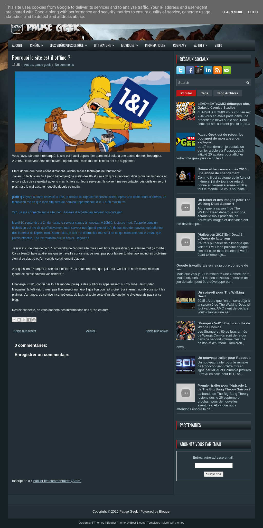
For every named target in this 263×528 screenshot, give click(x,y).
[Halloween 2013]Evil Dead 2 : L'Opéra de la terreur (221, 236)
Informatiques (155, 45)
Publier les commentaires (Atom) (57, 481)
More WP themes (173, 522)
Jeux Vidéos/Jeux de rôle (70, 44)
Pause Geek (128, 511)
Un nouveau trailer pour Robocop (224, 358)
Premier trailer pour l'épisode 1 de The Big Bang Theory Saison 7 (224, 387)
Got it (253, 12)
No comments (64, 65)
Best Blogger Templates (145, 522)
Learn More (232, 12)
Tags (204, 93)
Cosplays (179, 45)
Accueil (17, 45)
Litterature (105, 44)
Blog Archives (228, 93)
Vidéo (218, 45)
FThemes (98, 522)
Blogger (165, 511)
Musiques (131, 44)
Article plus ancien (157, 330)
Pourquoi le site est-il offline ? (41, 57)
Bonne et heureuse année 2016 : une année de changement (223, 171)
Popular (186, 93)
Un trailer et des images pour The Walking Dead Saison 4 (224, 202)
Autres (202, 44)
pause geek (43, 65)
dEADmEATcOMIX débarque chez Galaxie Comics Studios (224, 106)
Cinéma (38, 44)
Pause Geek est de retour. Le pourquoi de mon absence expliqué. (220, 138)
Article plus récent (25, 330)
